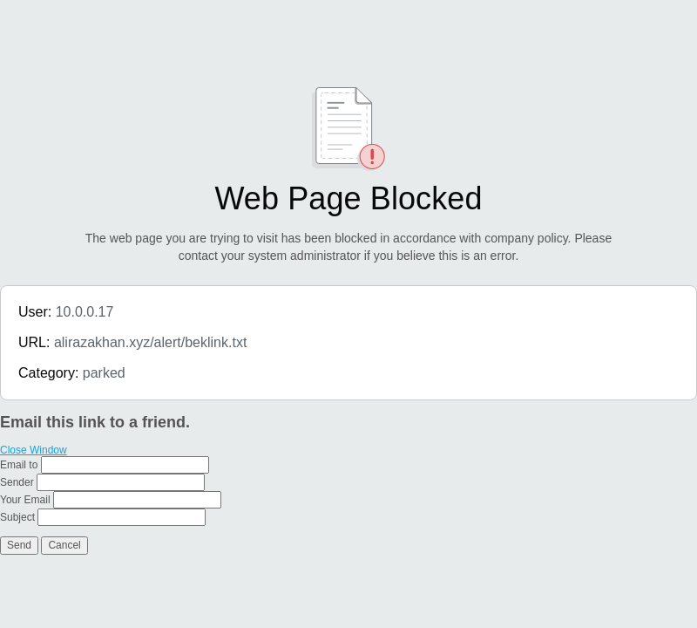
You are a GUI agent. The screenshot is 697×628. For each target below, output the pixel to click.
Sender (17, 482)
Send (19, 545)
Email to (18, 465)
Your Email (25, 500)
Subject (17, 517)
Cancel (64, 545)
